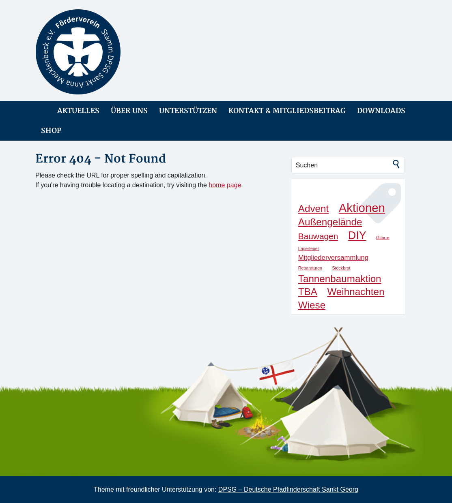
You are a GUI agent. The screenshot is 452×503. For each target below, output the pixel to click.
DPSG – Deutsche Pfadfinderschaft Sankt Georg (288, 489)
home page (225, 185)
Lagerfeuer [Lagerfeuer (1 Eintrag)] (308, 248)
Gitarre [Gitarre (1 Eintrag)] (383, 237)
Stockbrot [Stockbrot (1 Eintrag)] (341, 267)
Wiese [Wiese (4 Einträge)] (311, 305)
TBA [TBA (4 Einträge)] (307, 291)
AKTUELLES (78, 111)
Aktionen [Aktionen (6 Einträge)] (362, 207)
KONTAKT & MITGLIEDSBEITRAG (287, 111)
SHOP (51, 130)
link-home (40, 111)
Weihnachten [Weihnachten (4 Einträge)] (355, 291)
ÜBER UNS (129, 111)
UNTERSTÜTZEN (188, 111)
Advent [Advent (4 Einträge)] (313, 208)
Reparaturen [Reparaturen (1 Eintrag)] (310, 267)
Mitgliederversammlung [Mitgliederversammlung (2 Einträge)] (333, 257)
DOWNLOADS (381, 111)
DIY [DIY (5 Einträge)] (357, 235)
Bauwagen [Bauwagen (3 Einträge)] (318, 236)
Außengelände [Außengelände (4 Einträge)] (330, 221)
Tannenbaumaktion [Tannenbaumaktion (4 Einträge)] (339, 278)
